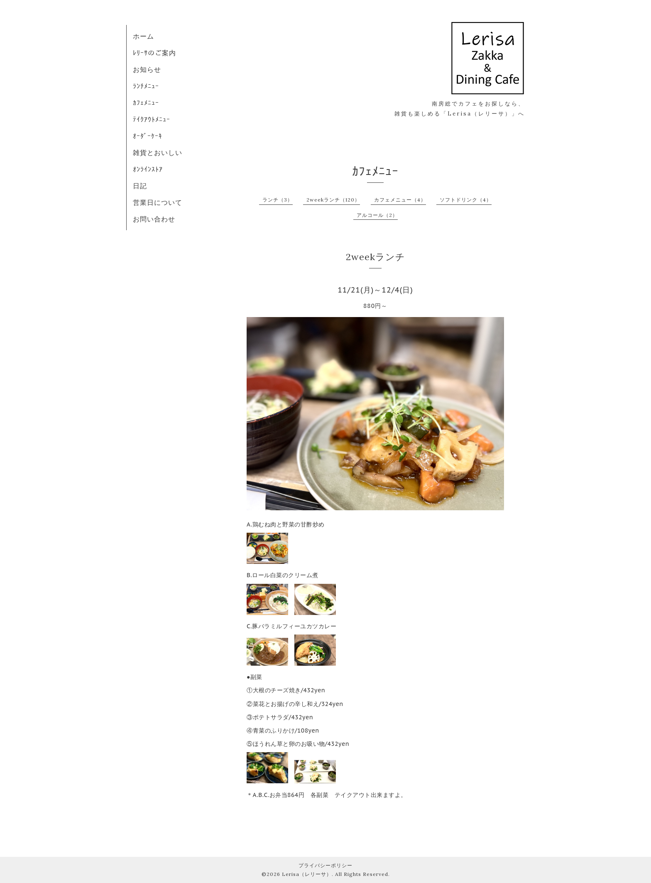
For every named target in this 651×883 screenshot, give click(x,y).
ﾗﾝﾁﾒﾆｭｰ (146, 86)
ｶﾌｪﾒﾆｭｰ (146, 102)
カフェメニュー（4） (400, 200)
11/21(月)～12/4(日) (375, 290)
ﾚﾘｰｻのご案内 (154, 53)
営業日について (157, 202)
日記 (140, 186)
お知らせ (147, 69)
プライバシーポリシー (325, 865)
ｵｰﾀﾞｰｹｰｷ (147, 136)
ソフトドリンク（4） (466, 200)
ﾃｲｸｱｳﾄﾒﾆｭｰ (151, 119)
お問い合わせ (154, 219)
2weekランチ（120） (333, 200)
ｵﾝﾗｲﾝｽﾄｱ (148, 169)
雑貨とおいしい (157, 152)
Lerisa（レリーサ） (307, 874)
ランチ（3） (277, 200)
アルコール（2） (377, 215)
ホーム (143, 36)
